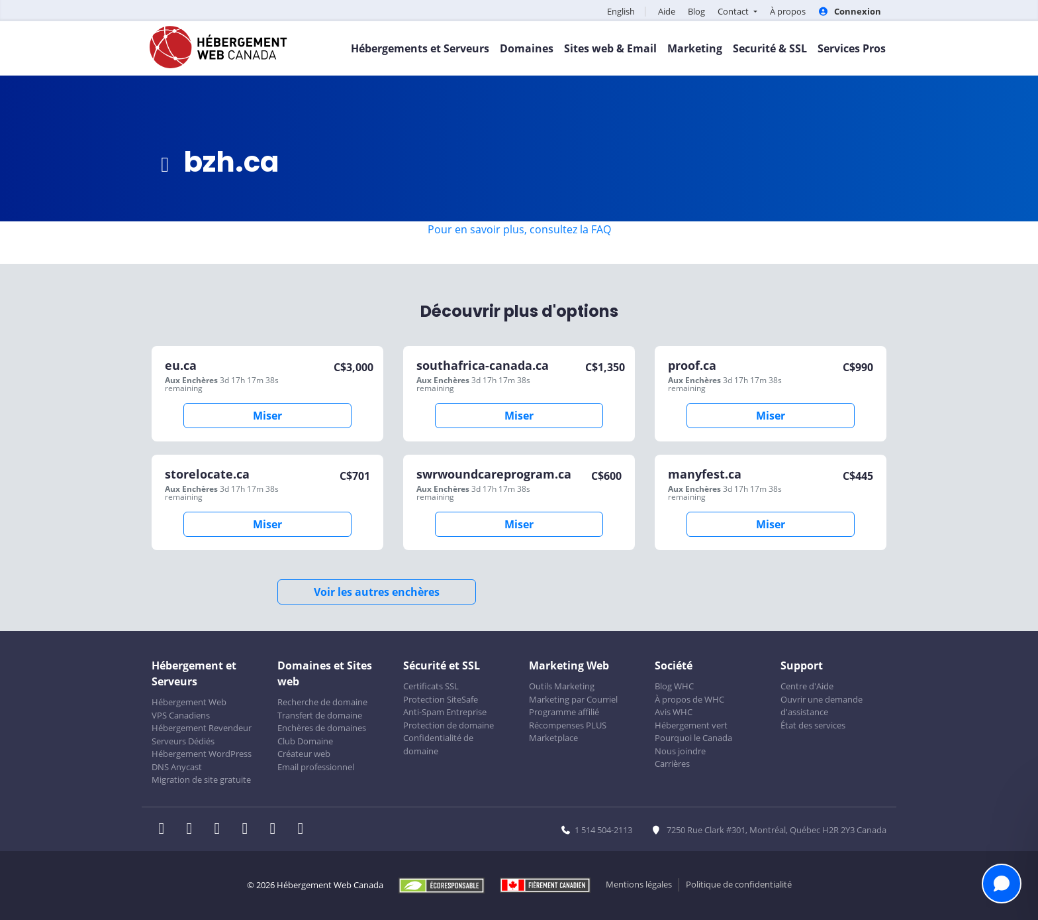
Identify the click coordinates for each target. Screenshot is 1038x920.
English (621, 11)
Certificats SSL (431, 686)
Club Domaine (305, 741)
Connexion (849, 11)
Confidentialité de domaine (438, 744)
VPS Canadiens (181, 715)
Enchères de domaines (321, 728)
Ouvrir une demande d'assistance (821, 706)
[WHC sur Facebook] (165, 830)
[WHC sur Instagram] (249, 830)
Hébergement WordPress (202, 754)
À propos (788, 11)
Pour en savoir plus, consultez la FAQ (519, 229)
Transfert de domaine (319, 715)
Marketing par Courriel (573, 699)
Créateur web (303, 754)
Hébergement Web (189, 702)
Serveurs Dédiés (183, 741)
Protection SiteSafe (440, 699)
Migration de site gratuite (201, 779)
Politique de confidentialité (739, 884)
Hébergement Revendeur (202, 728)
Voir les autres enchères (377, 592)
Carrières (672, 764)
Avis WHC (673, 712)
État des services (812, 725)
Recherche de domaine (322, 702)
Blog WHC (674, 686)
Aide (666, 11)
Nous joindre (680, 751)
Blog (696, 11)
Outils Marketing (561, 686)
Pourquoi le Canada (693, 738)
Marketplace (553, 738)
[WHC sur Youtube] (277, 830)
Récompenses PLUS (567, 725)
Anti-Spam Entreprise (445, 712)
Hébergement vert (691, 725)
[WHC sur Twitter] (193, 830)
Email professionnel (315, 767)
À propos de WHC (689, 699)
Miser (267, 415)
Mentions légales (639, 884)
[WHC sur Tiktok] (303, 830)
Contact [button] (734, 11)
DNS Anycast (177, 767)
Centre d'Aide (806, 686)
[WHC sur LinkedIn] (221, 830)
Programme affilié (564, 712)
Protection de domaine (448, 725)
